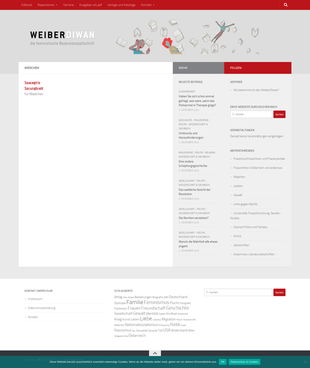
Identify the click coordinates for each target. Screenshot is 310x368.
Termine (68, 5)
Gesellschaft (187, 180)
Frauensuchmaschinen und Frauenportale (259, 159)
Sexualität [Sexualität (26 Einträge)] (141, 330)
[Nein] (305, 362)
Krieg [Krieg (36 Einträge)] (118, 319)
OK (223, 361)
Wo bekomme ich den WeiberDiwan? (256, 90)
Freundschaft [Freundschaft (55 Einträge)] (153, 308)
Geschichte (185, 120)
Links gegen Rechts (246, 204)
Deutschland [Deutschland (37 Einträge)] (178, 297)
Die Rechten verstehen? (194, 218)
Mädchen (239, 177)
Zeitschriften (241, 245)
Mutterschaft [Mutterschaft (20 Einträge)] (189, 319)
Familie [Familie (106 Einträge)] (134, 302)
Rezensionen (46, 5)
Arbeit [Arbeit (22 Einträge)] (131, 297)
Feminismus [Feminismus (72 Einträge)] (156, 302)
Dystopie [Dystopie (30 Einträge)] (120, 303)
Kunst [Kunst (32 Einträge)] (126, 319)
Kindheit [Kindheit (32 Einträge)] (171, 313)
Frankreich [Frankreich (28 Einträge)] (120, 308)
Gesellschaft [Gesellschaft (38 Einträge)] (123, 313)
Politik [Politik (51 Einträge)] (175, 324)
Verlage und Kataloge (121, 5)
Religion (210, 152)
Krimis (237, 236)
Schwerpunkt (187, 91)
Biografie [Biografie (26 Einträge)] (157, 297)
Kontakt (146, 5)
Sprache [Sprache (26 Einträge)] (152, 330)
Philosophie (201, 120)
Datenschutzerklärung (41, 308)
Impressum (35, 299)
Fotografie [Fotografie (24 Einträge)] (185, 303)
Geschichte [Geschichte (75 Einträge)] (177, 308)
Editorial (26, 5)
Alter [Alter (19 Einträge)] (125, 297)
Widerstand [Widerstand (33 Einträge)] (179, 330)
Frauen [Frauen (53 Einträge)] (134, 308)
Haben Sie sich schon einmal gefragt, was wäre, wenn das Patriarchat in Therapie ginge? (197, 101)
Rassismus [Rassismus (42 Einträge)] (122, 330)
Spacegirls (32, 82)
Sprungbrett (34, 88)
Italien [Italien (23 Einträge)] (162, 313)
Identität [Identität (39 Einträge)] (152, 313)
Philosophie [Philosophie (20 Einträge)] (164, 325)
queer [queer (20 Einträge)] (183, 325)
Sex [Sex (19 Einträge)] (133, 331)
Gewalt (238, 195)
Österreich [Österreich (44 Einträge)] (137, 335)
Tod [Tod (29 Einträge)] (160, 330)
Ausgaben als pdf (90, 5)
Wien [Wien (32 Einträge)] (191, 330)
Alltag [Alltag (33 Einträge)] (118, 297)
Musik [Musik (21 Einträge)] (180, 319)
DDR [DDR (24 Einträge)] (166, 297)
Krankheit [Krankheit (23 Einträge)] (183, 313)
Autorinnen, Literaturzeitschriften (254, 254)
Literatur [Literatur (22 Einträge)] (157, 319)
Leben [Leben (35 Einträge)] (135, 319)
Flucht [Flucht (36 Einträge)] (174, 303)
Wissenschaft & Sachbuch (194, 156)
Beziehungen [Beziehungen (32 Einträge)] (143, 297)
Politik (183, 124)
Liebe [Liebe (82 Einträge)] (146, 318)
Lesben (238, 186)
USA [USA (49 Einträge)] (166, 330)
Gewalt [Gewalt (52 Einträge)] (139, 313)
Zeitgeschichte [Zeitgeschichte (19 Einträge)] (121, 336)
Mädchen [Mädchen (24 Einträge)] (119, 325)
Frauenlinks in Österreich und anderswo (258, 168)
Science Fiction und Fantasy (250, 227)
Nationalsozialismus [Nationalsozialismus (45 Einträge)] (141, 324)
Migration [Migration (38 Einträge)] (169, 319)
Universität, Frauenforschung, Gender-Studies (255, 215)
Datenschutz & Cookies (244, 361)
